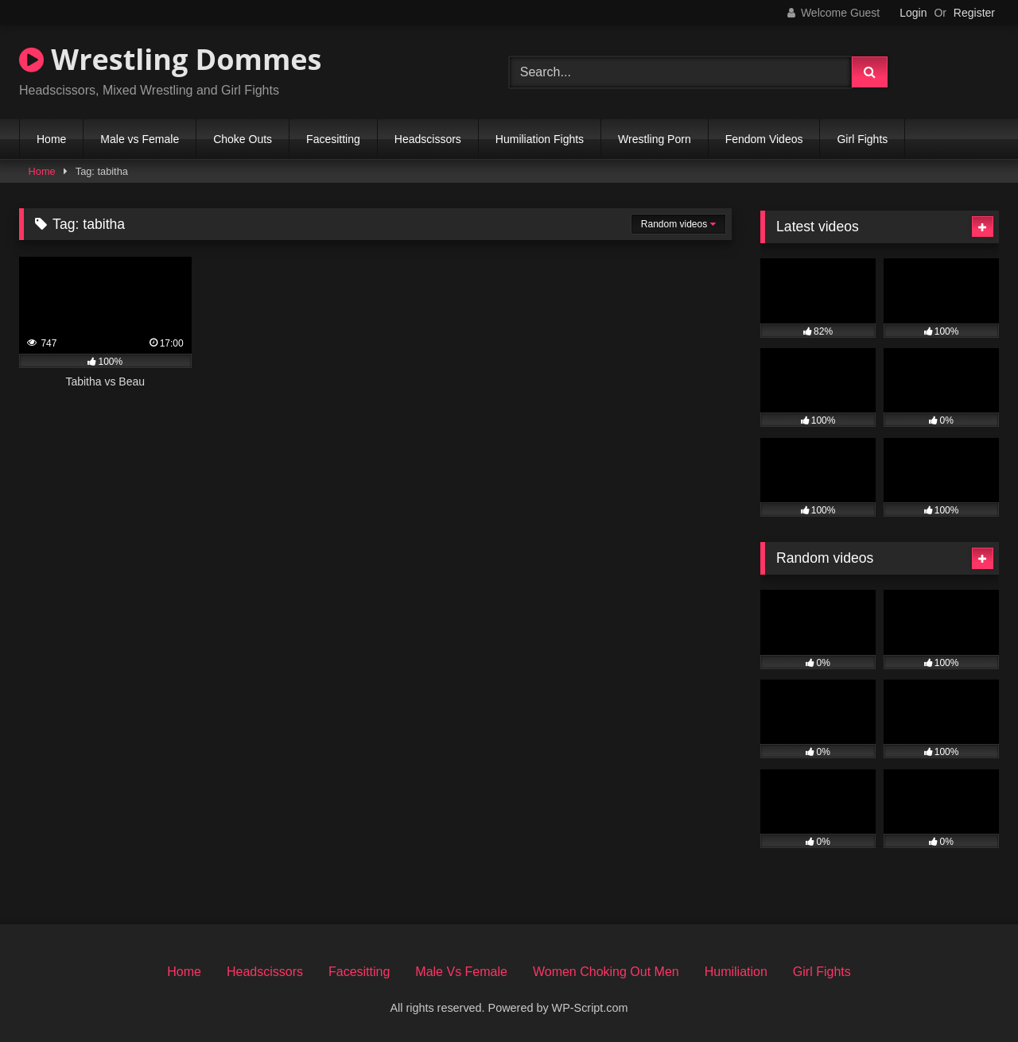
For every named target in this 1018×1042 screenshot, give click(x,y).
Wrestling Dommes (170, 59)
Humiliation (736, 971)
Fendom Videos (764, 139)
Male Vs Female (461, 971)
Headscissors (427, 139)
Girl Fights (862, 139)
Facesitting (333, 139)
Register (974, 12)
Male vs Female (139, 139)
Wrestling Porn (654, 139)
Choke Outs (242, 139)
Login (913, 12)
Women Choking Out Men (606, 971)
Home (51, 139)
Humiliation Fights (539, 139)
